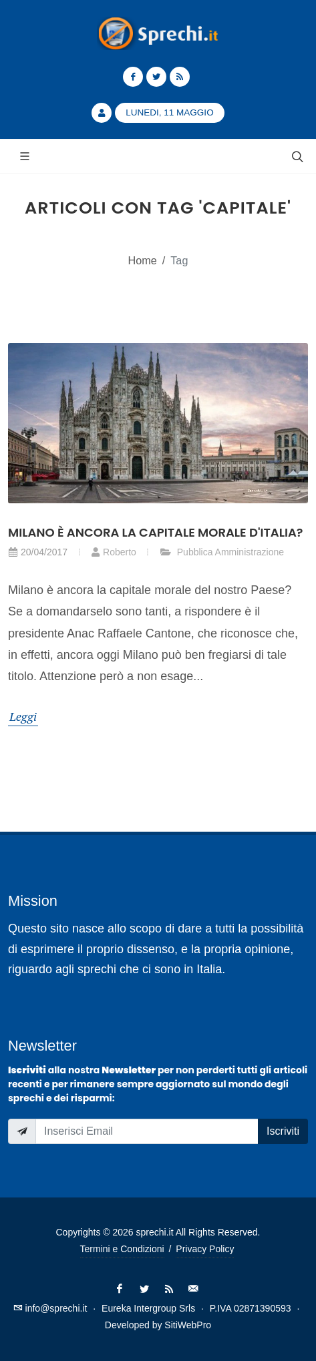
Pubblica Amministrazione (222, 552)
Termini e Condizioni (122, 1249)
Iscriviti (283, 1131)
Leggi (23, 716)
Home (142, 260)
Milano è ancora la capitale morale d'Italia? (155, 532)
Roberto (113, 552)
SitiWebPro (187, 1325)
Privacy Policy (205, 1249)
